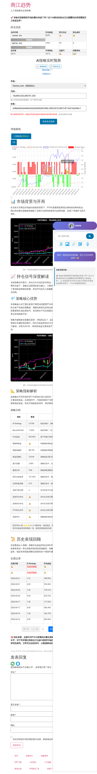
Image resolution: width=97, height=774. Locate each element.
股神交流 (55, 66)
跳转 (52, 629)
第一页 (26, 629)
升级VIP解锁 (32, 567)
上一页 (35, 629)
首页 (16, 756)
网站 (13, 725)
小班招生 (32, 762)
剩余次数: (46, 70)
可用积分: (46, 74)
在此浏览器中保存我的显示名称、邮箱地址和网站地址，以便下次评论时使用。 (48, 739)
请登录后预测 (48, 121)
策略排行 (29, 756)
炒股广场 (50, 769)
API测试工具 (34, 769)
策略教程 (42, 66)
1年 (13, 142)
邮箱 (13, 715)
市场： (14, 81)
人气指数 (47, 762)
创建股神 (44, 756)
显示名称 (15, 704)
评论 (13, 672)
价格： (14, 104)
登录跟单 (28, 40)
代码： (14, 91)
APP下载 (18, 762)
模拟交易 (18, 769)
